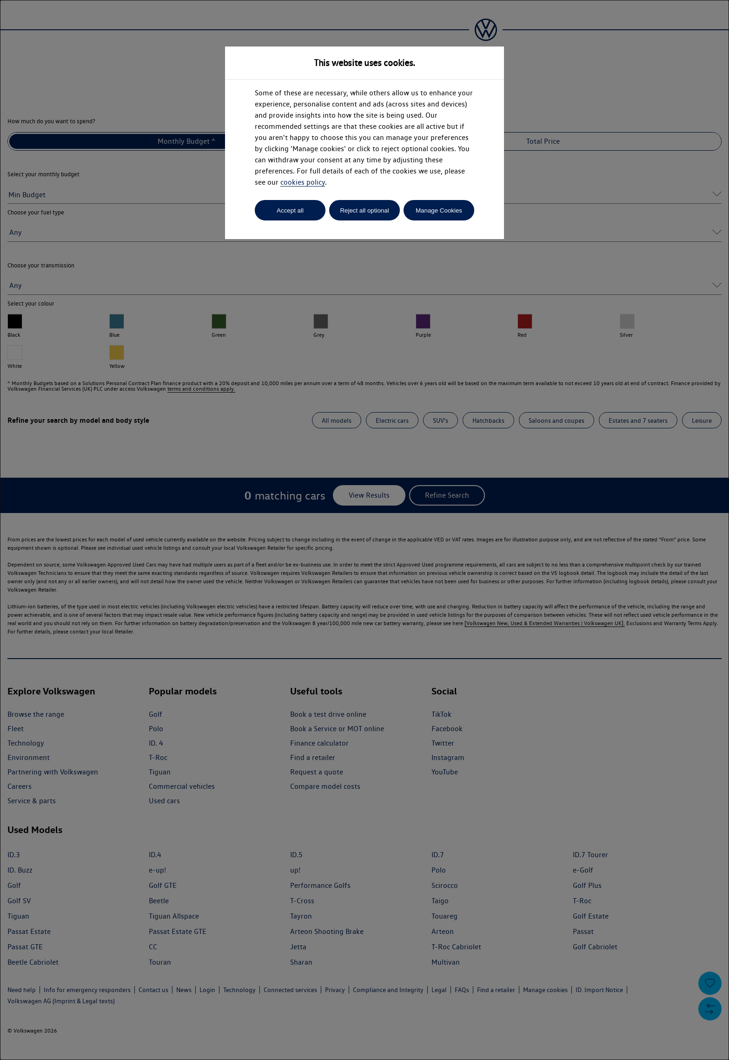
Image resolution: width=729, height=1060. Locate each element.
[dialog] (364, 530)
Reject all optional (364, 210)
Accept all (290, 210)
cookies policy (302, 182)
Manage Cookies (439, 210)
